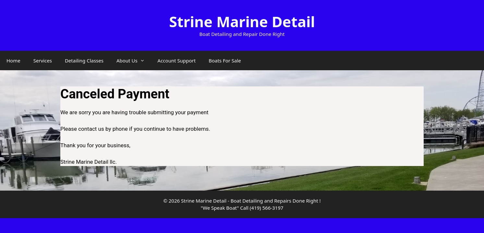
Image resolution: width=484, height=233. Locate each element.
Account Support (177, 60)
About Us (133, 60)
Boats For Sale (225, 60)
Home (13, 60)
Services (42, 60)
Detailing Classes (84, 60)
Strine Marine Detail (242, 21)
